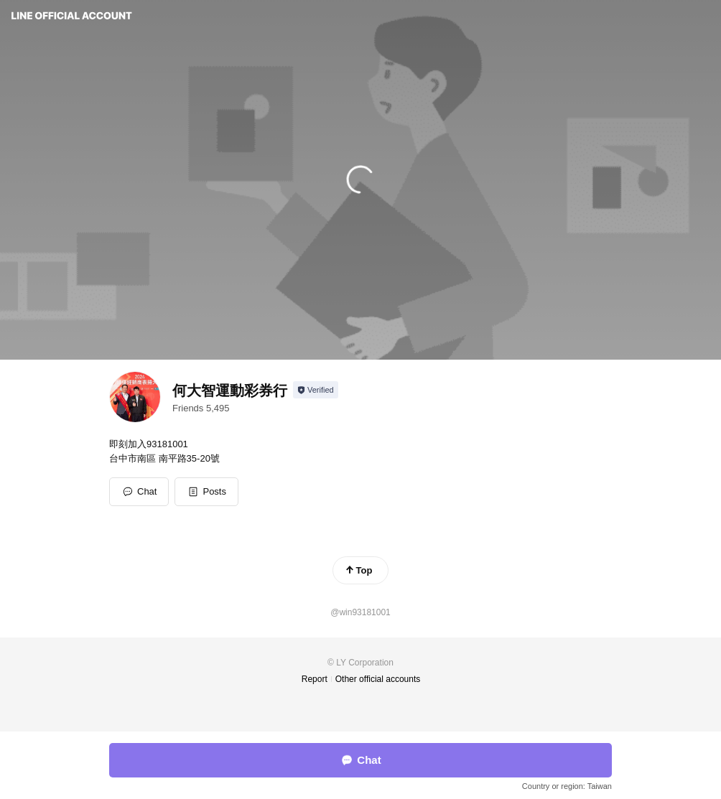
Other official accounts (378, 679)
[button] (206, 491)
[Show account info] (315, 389)
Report (314, 679)
